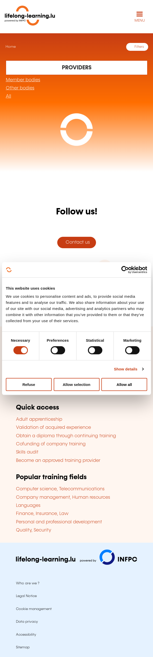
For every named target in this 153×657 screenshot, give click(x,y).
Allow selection (76, 384)
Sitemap (23, 647)
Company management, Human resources (63, 497)
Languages (28, 505)
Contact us (76, 242)
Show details (126, 369)
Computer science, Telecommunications (60, 489)
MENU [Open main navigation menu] (140, 20)
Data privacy (27, 621)
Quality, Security (33, 530)
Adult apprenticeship (39, 419)
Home (10, 47)
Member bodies (23, 80)
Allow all (124, 384)
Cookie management (34, 609)
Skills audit (27, 452)
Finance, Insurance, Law (42, 513)
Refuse (28, 384)
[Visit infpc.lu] (76, 563)
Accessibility (26, 634)
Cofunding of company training (51, 444)
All (8, 96)
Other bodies (20, 88)
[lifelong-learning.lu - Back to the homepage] (30, 16)
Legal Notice (26, 596)
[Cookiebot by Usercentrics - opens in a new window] (125, 270)
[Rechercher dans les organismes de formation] (76, 67)
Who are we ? (27, 583)
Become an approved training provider (58, 460)
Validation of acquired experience (53, 427)
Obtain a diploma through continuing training (66, 436)
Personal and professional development (59, 522)
